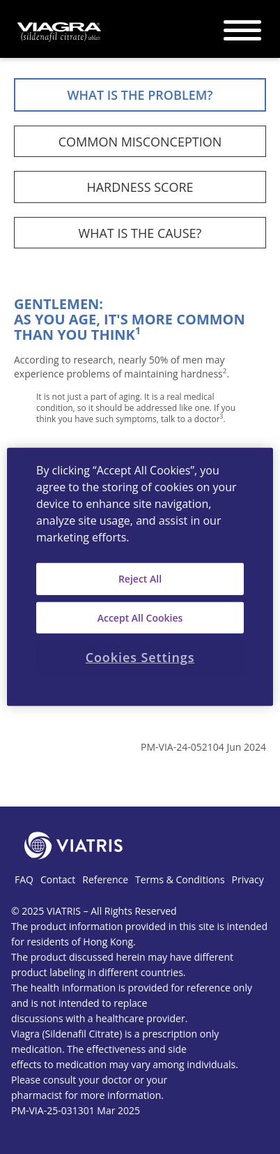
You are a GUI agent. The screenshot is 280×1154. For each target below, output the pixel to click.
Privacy (248, 879)
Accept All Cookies (140, 617)
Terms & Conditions (180, 879)
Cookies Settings (140, 657)
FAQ (24, 879)
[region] (140, 577)
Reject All (140, 578)
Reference (105, 879)
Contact (57, 879)
